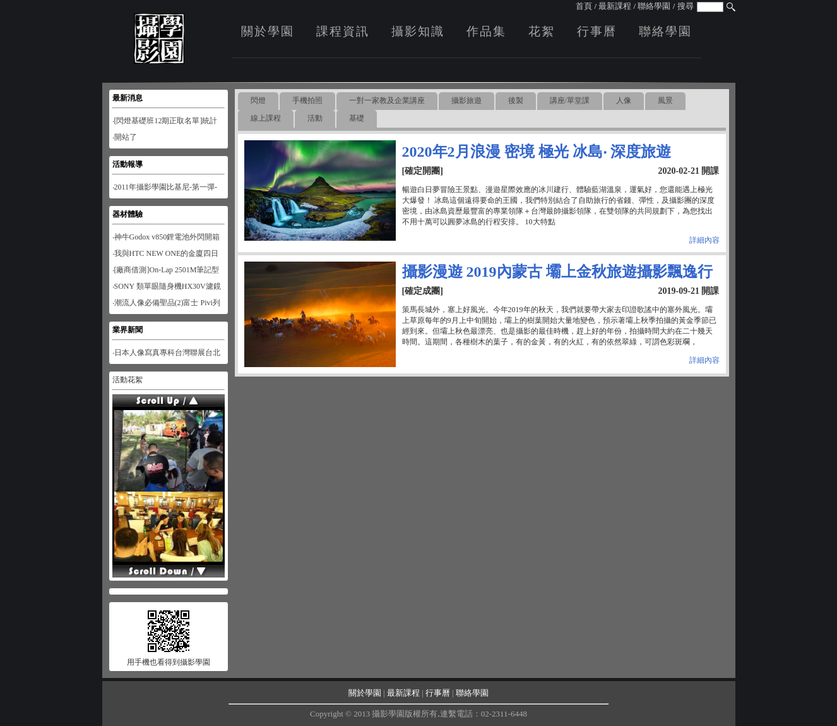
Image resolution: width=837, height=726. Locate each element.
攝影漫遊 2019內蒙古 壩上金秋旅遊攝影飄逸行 (557, 271)
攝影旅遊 (466, 100)
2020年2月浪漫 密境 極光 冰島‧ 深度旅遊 (536, 151)
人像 (623, 100)
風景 (665, 100)
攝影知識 (417, 31)
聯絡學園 (654, 6)
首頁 (584, 6)
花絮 (541, 31)
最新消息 (127, 98)
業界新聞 (127, 329)
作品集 (486, 31)
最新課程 (614, 6)
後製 (515, 100)
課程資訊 (342, 31)
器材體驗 (127, 214)
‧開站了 (124, 137)
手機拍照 (307, 100)
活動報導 (127, 164)
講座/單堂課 (570, 100)
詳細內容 (704, 240)
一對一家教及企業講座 (387, 100)
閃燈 (258, 100)
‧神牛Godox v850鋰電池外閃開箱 (166, 237)
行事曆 (597, 31)
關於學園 (267, 31)
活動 (315, 118)
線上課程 (266, 118)
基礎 (356, 118)
